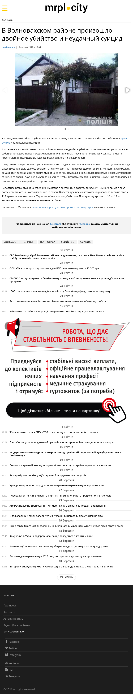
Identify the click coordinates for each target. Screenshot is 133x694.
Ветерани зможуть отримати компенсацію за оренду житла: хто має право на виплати (62, 566)
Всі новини (66, 577)
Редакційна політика (16, 625)
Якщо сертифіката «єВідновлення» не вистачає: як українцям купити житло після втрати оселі (66, 525)
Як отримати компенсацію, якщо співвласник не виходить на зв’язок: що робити (58, 301)
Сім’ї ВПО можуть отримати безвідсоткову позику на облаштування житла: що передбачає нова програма (67, 280)
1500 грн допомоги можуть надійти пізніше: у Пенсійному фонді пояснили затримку (60, 291)
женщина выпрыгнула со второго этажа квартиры (62, 207)
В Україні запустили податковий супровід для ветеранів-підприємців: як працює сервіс (62, 442)
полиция (28, 241)
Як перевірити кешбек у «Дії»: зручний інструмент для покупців (48, 475)
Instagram (13, 655)
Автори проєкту (13, 618)
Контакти (9, 612)
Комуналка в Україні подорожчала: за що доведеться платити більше (51, 535)
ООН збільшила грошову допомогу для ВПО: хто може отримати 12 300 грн (54, 268)
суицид (85, 241)
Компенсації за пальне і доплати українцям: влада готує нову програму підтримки (59, 546)
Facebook (84, 224)
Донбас (7, 19)
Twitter (11, 648)
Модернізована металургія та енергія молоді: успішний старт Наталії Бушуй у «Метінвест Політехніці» (65, 454)
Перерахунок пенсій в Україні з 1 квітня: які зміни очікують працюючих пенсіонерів (60, 495)
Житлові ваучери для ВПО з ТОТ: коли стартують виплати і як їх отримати (54, 432)
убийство (67, 241)
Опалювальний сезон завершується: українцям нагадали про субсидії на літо (56, 515)
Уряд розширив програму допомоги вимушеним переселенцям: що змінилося (57, 485)
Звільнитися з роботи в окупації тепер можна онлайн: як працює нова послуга (57, 311)
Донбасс (10, 241)
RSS (9, 669)
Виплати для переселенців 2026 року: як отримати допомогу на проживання (56, 556)
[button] (127, 90)
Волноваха (47, 241)
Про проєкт (10, 605)
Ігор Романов (8, 47)
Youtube (12, 663)
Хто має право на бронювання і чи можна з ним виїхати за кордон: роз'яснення (58, 505)
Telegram (55, 224)
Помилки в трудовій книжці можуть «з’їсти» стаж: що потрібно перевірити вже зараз (60, 465)
